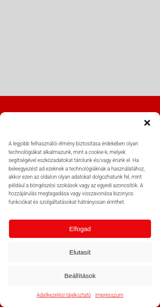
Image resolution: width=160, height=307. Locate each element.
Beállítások (80, 275)
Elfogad (80, 228)
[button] (147, 123)
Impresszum (109, 295)
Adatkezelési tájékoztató (64, 295)
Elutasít (79, 252)
